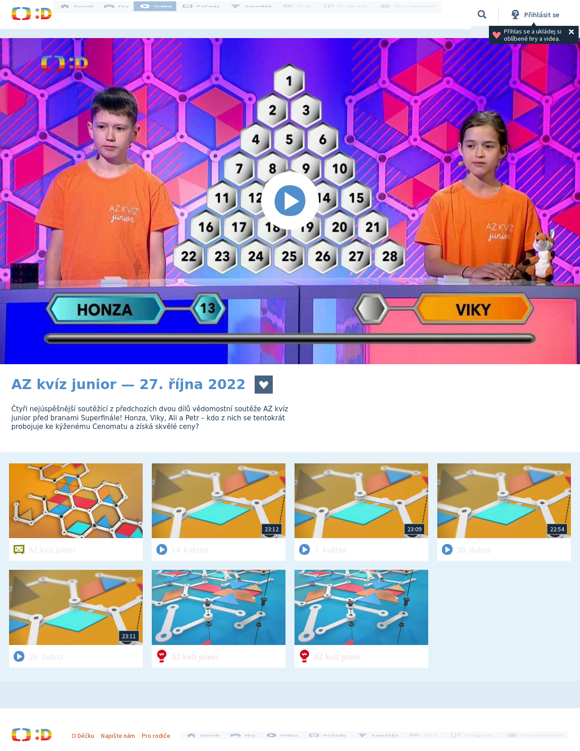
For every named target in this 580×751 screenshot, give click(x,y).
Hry (124, 14)
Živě (303, 14)
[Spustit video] (290, 201)
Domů (84, 14)
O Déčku (87, 732)
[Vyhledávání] (482, 14)
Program (349, 14)
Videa (163, 14)
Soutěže (258, 14)
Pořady (208, 14)
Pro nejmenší (409, 14)
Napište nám (122, 732)
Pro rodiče (160, 732)
